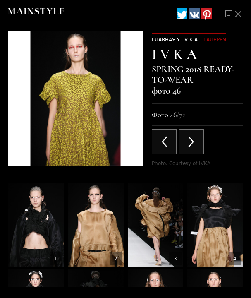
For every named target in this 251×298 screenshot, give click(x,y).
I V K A (189, 40)
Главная (163, 40)
